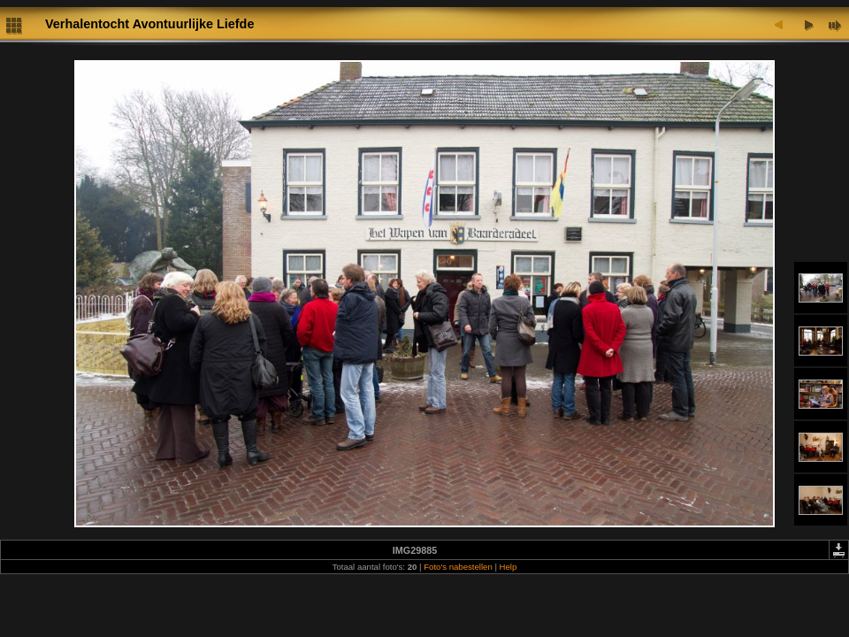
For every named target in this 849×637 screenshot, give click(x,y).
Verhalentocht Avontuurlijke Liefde (149, 24)
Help (508, 567)
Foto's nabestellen (458, 567)
